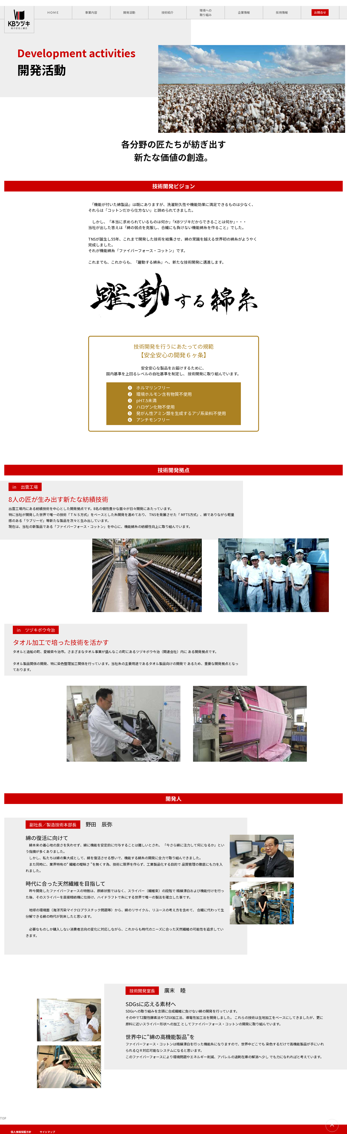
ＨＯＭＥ (53, 12)
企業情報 (244, 12)
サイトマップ (47, 1132)
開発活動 (129, 12)
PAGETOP (332, 1125)
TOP (3, 1118)
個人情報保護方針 (21, 1132)
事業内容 (91, 12)
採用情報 (282, 12)
